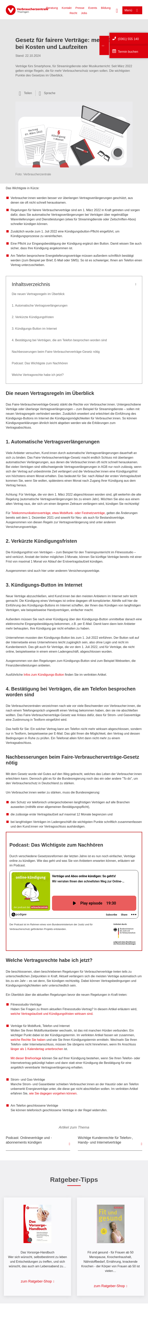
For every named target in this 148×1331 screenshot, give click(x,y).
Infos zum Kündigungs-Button (44, 674)
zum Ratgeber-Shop (36, 1281)
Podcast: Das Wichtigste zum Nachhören (40, 363)
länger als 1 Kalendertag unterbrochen (37, 1049)
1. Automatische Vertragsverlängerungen (39, 305)
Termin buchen (128, 51)
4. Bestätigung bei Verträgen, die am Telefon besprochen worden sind (59, 340)
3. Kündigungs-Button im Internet (34, 328)
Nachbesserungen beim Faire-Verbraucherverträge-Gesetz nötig (56, 351)
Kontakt (66, 7)
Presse (79, 7)
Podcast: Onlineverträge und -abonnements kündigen (29, 1140)
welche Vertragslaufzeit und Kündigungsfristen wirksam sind (51, 1013)
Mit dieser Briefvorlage (26, 1058)
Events (92, 7)
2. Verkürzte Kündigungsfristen (33, 317)
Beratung (52, 7)
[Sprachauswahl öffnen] (47, 93)
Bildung (106, 7)
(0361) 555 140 (128, 39)
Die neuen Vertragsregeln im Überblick (38, 294)
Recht (73, 13)
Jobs (84, 13)
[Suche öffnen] (117, 10)
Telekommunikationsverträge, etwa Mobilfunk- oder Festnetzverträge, (58, 513)
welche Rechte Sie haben (28, 1039)
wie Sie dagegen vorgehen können (53, 1093)
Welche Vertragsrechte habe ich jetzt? (38, 374)
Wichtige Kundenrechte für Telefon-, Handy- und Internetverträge (105, 1140)
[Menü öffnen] (132, 10)
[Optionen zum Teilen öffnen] (25, 93)
